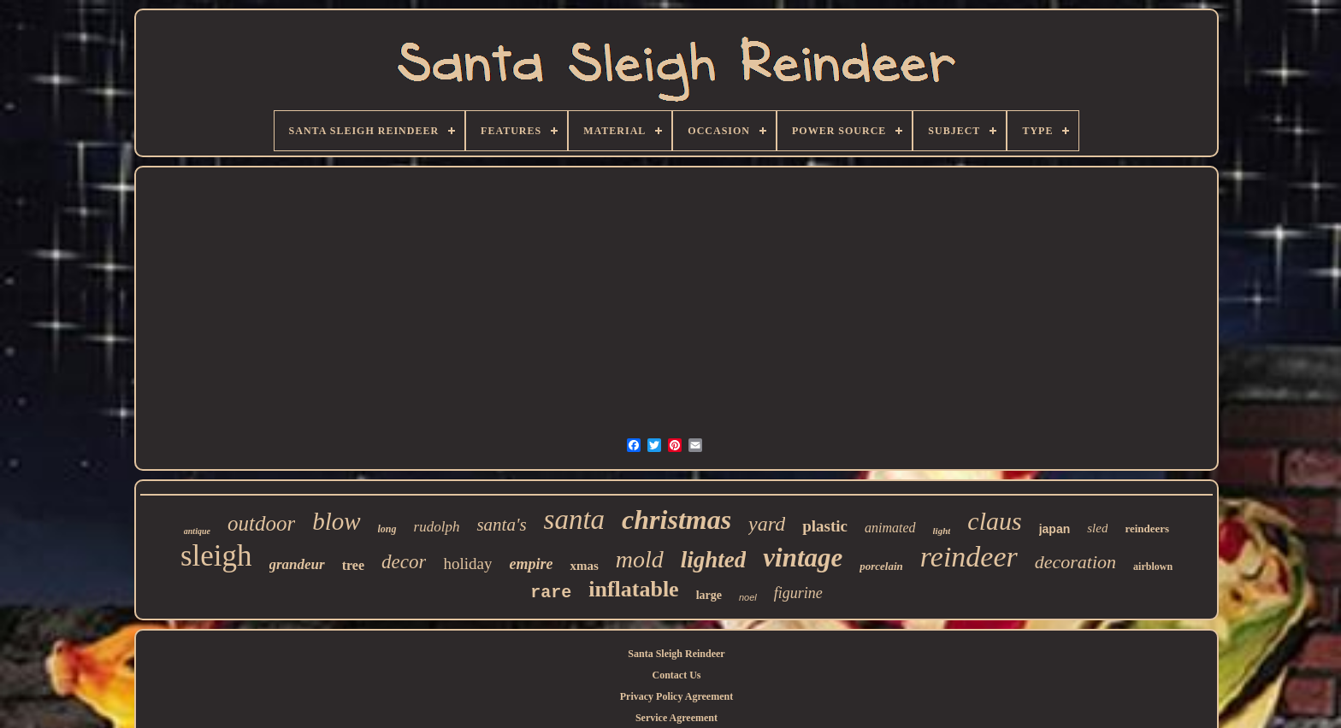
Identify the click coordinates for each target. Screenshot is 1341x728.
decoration (1075, 561)
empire (530, 563)
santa (575, 519)
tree (353, 565)
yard (766, 524)
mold (640, 559)
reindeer (969, 556)
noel (748, 597)
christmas (676, 519)
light (942, 530)
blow (336, 521)
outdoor (261, 523)
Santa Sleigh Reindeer (676, 654)
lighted (714, 559)
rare (550, 592)
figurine (798, 593)
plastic (825, 526)
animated (890, 527)
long (387, 529)
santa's (501, 524)
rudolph (437, 527)
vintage (802, 557)
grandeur (297, 564)
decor (403, 561)
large (709, 595)
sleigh (216, 555)
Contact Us (676, 675)
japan (1055, 529)
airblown (1153, 566)
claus (994, 521)
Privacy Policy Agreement (676, 696)
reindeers (1147, 528)
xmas (584, 565)
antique (197, 531)
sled (1097, 528)
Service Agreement (676, 718)
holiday (467, 563)
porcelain (881, 566)
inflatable (633, 589)
